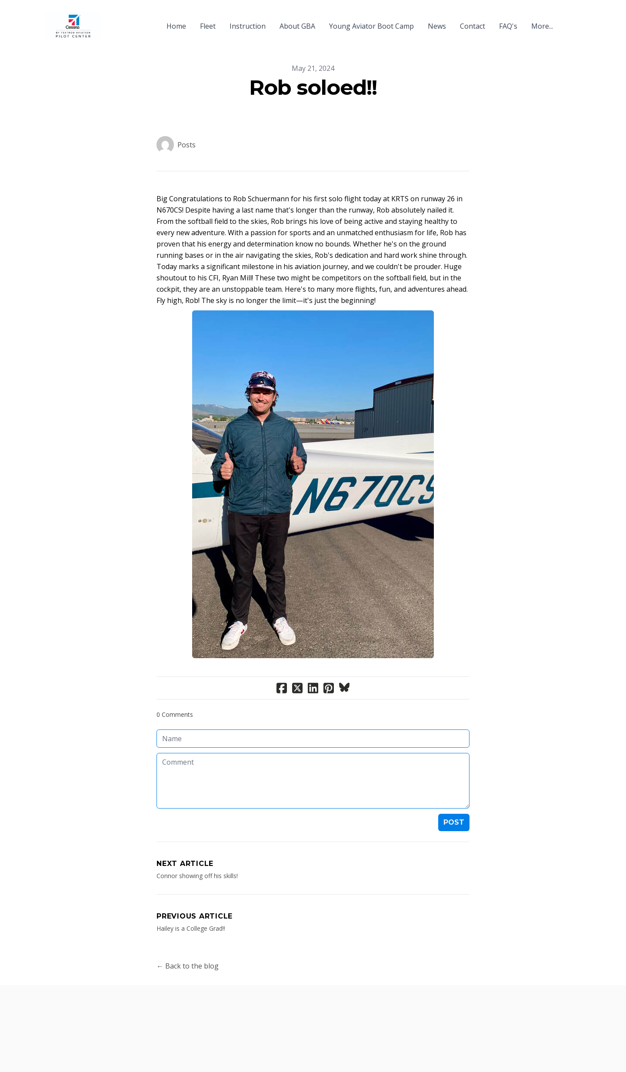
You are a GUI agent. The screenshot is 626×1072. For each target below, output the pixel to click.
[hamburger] (111, 20)
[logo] (73, 26)
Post (453, 822)
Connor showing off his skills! (197, 876)
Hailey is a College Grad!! (190, 928)
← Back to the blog (187, 966)
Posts (186, 145)
